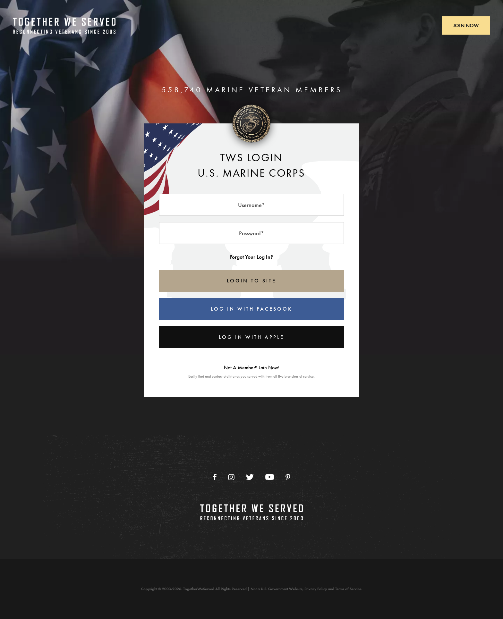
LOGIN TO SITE (251, 280)
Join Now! (269, 367)
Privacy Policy (315, 588)
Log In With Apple (251, 337)
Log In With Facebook (251, 308)
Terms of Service (348, 588)
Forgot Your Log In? (251, 257)
